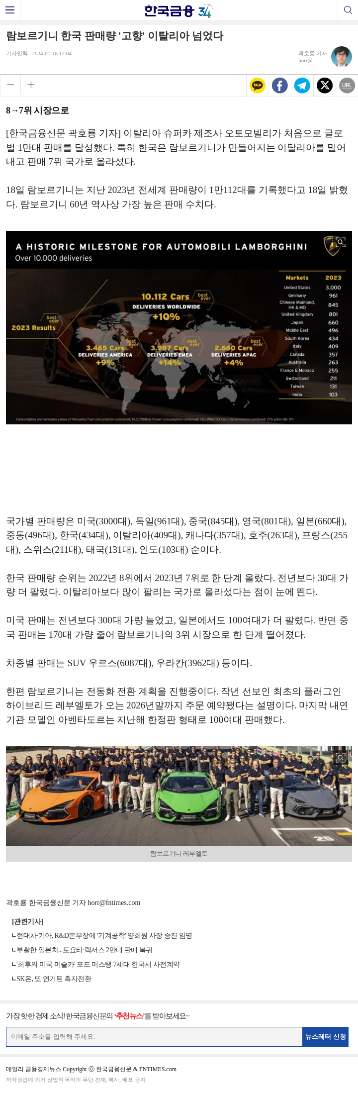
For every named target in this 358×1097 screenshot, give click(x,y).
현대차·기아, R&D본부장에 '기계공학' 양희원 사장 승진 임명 (104, 935)
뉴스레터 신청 (325, 1036)
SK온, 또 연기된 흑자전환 (53, 979)
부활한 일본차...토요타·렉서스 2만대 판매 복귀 (84, 950)
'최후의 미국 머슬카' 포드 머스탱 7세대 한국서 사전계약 (98, 964)
